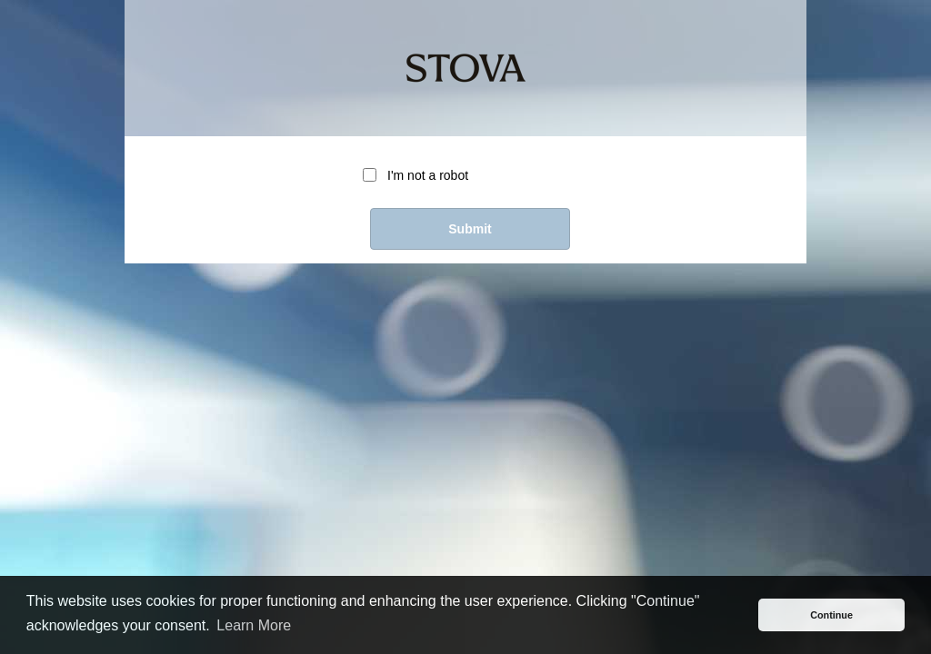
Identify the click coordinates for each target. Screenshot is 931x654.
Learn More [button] (253, 625)
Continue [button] (831, 614)
